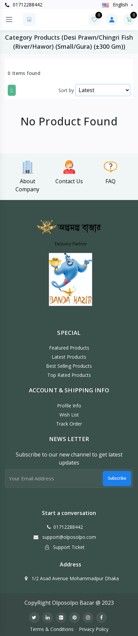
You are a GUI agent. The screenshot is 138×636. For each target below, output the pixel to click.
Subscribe (117, 478)
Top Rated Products (69, 375)
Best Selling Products (69, 366)
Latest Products (69, 357)
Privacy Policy (93, 629)
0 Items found (24, 73)
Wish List (69, 414)
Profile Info (69, 405)
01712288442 (23, 4)
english (115, 4)
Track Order (69, 424)
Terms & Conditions (52, 629)
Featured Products (69, 348)
